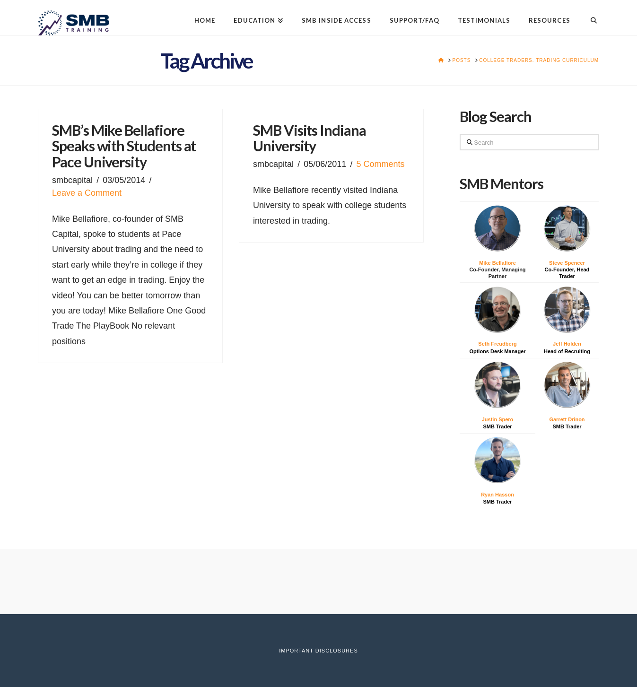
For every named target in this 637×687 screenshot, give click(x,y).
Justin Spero (498, 419)
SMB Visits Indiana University (309, 138)
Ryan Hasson (497, 494)
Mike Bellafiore (497, 263)
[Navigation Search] (589, 13)
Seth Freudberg (497, 344)
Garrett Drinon (567, 419)
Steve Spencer (567, 263)
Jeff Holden (567, 344)
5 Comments (381, 164)
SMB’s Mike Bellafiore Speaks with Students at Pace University (124, 146)
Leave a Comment (87, 193)
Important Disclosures (318, 650)
